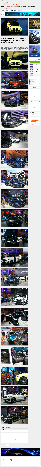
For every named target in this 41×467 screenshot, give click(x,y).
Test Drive (6, 10)
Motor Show (4, 36)
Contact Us (20, 10)
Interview (11, 10)
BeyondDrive (16, 4)
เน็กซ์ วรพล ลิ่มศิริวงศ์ (33, 121)
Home (2, 10)
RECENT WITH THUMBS (33, 90)
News (15, 10)
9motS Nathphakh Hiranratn (35, 120)
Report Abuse (31, 124)
